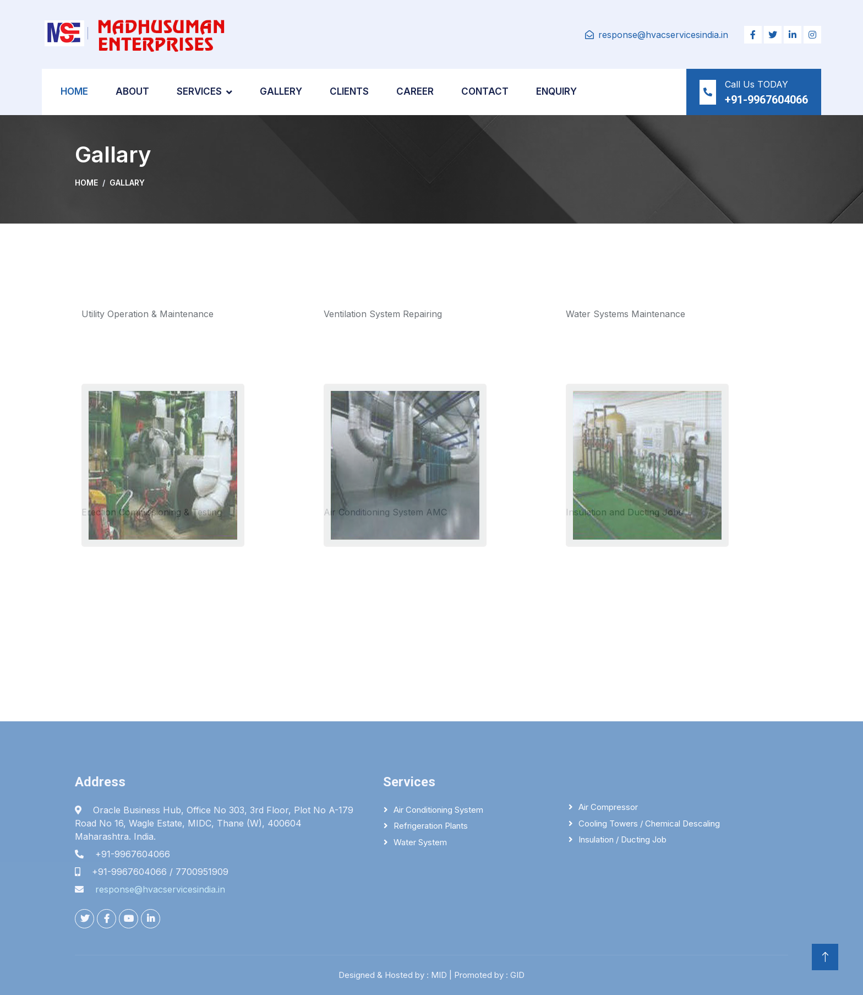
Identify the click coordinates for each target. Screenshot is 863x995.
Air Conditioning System (438, 809)
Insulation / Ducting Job (622, 839)
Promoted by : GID (489, 975)
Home (74, 91)
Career (415, 91)
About (132, 91)
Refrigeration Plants (431, 825)
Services (199, 91)
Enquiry (556, 91)
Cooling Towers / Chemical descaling (649, 823)
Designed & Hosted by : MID (392, 975)
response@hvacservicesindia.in (663, 34)
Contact (485, 91)
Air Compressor (608, 807)
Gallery (281, 91)
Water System (420, 842)
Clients (349, 91)
